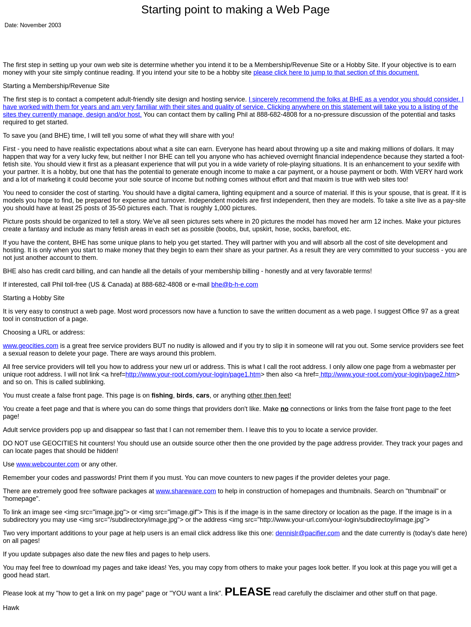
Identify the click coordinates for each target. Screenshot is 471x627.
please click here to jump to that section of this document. (336, 72)
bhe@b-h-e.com (234, 284)
